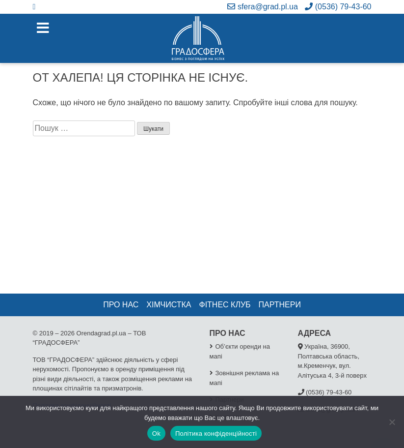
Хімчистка (168, 304)
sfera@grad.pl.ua (262, 6)
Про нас (120, 304)
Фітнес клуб (224, 304)
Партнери (280, 304)
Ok (156, 433)
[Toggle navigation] (42, 28)
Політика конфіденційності (216, 433)
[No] (392, 422)
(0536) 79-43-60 (338, 6)
